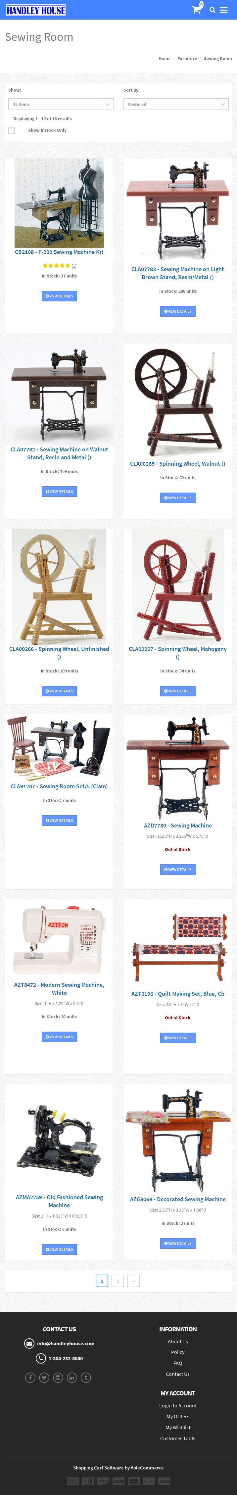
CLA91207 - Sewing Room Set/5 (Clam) (59, 786)
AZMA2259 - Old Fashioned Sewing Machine (59, 1201)
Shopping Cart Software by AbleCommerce (118, 1467)
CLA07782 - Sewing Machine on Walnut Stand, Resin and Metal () (59, 453)
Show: (14, 90)
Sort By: (131, 90)
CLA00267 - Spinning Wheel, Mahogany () (178, 653)
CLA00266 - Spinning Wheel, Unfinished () (59, 653)
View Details (59, 295)
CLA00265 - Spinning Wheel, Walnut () (177, 463)
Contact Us (178, 1374)
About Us (178, 1341)
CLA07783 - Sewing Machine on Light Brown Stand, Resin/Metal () (177, 273)
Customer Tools (177, 1438)
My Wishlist (178, 1427)
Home (164, 58)
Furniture (187, 58)
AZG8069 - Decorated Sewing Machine (178, 1199)
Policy (177, 1352)
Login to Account (178, 1405)
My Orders (177, 1416)
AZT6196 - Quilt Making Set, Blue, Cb (177, 993)
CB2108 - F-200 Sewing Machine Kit (59, 252)
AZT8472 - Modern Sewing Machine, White (59, 988)
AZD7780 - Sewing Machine (178, 825)
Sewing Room (218, 58)
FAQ (177, 1363)
